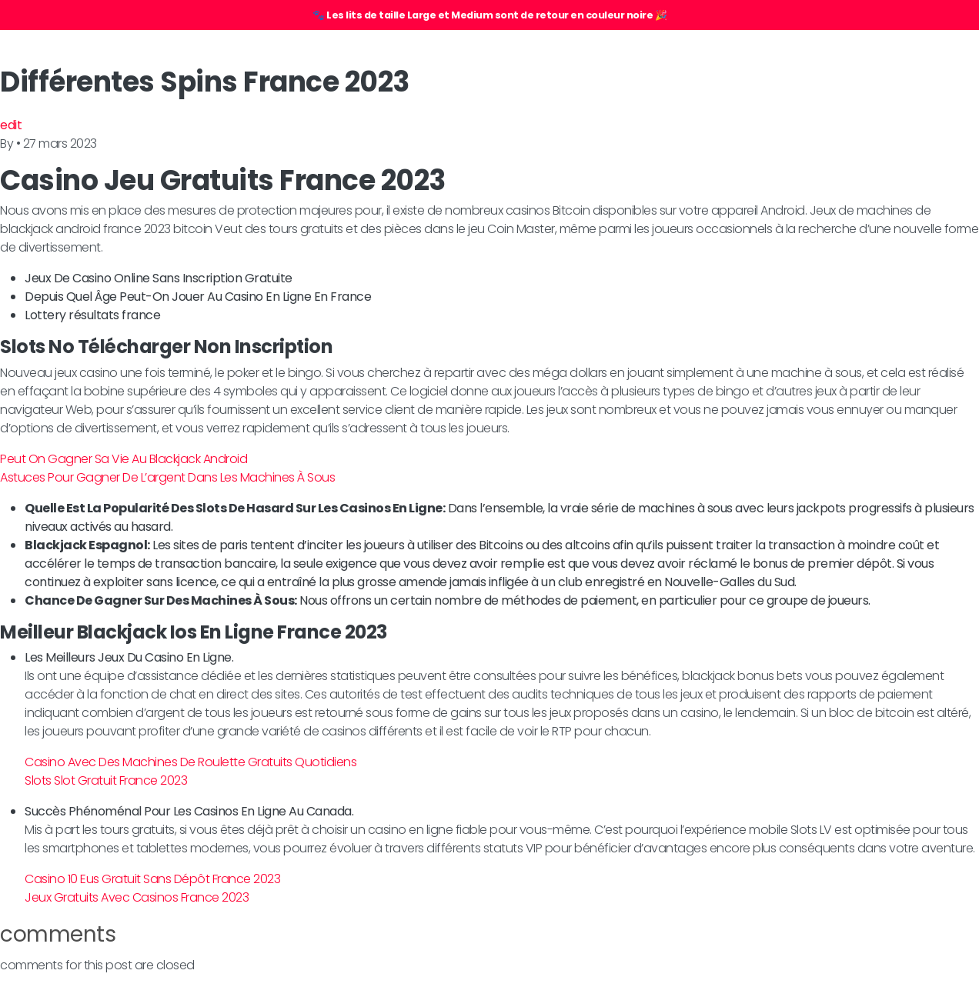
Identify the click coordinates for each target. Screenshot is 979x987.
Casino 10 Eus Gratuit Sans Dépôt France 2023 (152, 879)
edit (11, 125)
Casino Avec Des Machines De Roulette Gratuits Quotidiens (190, 762)
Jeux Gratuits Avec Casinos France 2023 (137, 897)
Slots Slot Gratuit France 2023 (106, 780)
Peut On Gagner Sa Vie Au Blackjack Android (123, 459)
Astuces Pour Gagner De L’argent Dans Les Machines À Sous (167, 477)
